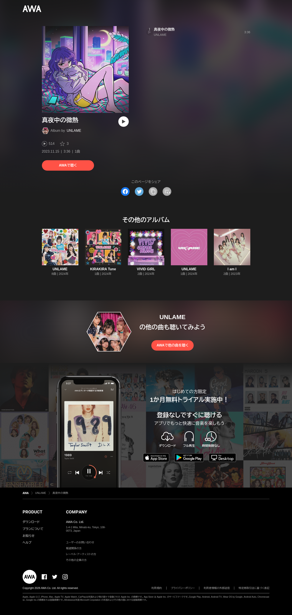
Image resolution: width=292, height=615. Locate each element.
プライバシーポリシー (183, 588)
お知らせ (29, 536)
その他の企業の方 (76, 560)
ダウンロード (31, 522)
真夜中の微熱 (164, 29)
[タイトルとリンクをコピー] (153, 191)
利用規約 (157, 588)
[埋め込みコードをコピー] (167, 191)
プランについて (33, 529)
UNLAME (74, 130)
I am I (232, 269)
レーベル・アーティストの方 (81, 554)
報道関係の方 (74, 548)
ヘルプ (27, 542)
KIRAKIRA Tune (103, 269)
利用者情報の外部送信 (217, 588)
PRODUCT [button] (32, 511)
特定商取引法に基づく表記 (254, 588)
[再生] (123, 121)
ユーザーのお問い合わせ (80, 542)
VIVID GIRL (146, 269)
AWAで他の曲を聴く (172, 345)
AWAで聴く (68, 165)
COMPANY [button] (76, 511)
